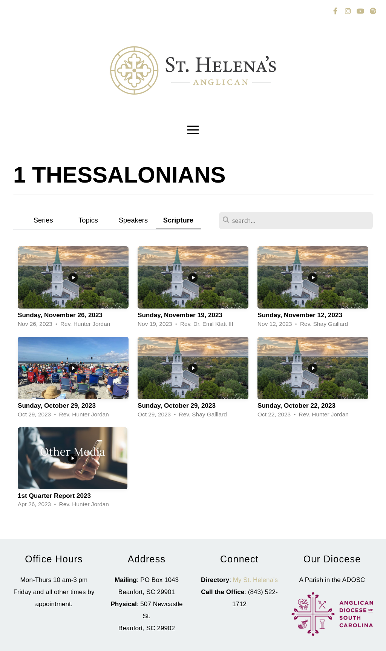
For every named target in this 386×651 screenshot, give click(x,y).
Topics (88, 220)
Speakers (133, 220)
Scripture (178, 220)
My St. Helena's (255, 579)
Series (43, 220)
